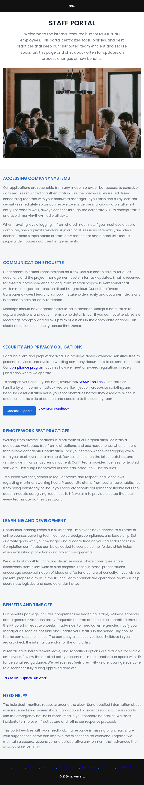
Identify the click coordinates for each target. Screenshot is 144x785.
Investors (88, 767)
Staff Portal (126, 767)
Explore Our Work (34, 678)
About (32, 767)
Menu (72, 6)
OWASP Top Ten (90, 382)
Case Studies (67, 767)
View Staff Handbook (54, 408)
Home (18, 767)
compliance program (27, 367)
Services (47, 767)
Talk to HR (10, 678)
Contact (106, 767)
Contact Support (19, 411)
